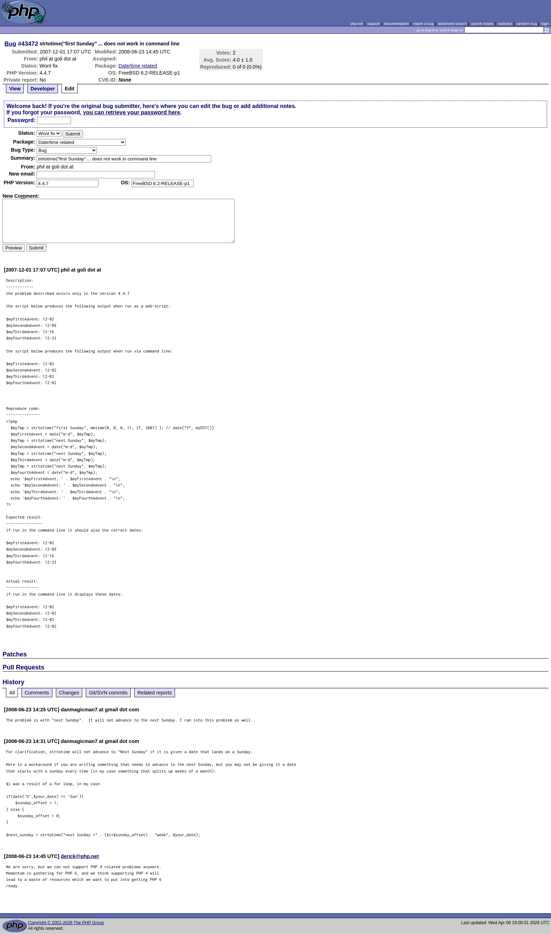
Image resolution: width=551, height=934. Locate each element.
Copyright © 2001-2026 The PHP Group (66, 922)
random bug (527, 23)
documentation (396, 23)
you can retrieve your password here (131, 112)
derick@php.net (80, 856)
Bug (11, 43)
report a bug (423, 23)
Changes (69, 692)
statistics (505, 23)
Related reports (154, 692)
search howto (482, 23)
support (373, 23)
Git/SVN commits (108, 692)
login (545, 23)
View (15, 88)
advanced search (452, 23)
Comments (37, 692)
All (12, 692)
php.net (356, 23)
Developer (43, 88)
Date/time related (137, 66)
